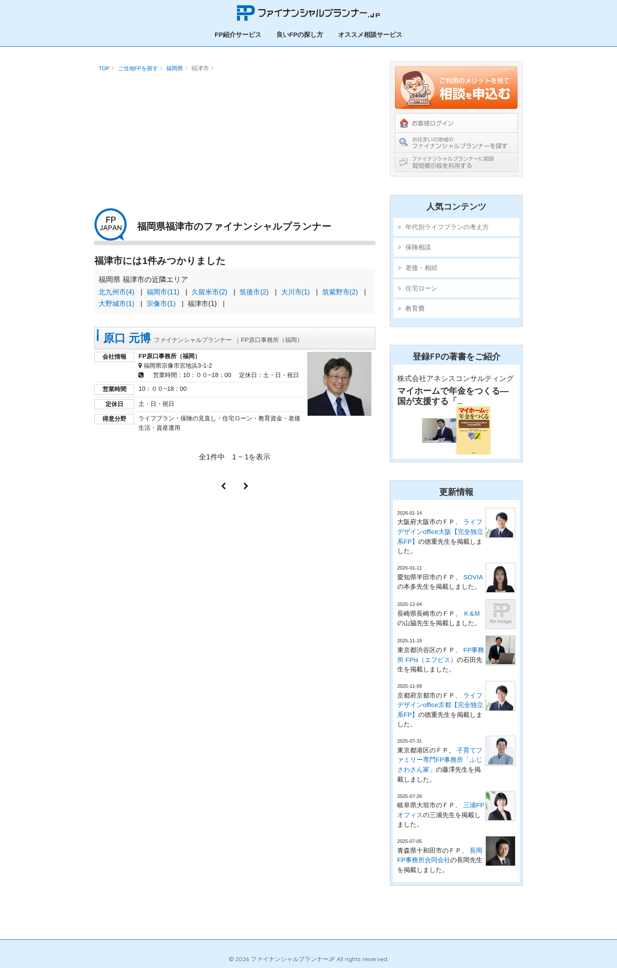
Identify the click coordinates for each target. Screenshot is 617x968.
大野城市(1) (117, 303)
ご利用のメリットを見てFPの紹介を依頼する (456, 87)
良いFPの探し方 (299, 34)
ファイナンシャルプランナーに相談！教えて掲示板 (456, 162)
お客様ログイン (456, 123)
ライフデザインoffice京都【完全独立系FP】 (440, 705)
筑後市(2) (254, 292)
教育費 (415, 308)
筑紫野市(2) (340, 292)
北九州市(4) (117, 292)
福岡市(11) (163, 292)
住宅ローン (421, 288)
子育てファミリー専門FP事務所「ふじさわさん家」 (439, 759)
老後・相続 (421, 267)
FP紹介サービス (238, 34)
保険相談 (418, 247)
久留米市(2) (210, 292)
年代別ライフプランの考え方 (447, 227)
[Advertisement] (234, 135)
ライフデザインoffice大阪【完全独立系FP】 (440, 531)
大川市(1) (295, 292)
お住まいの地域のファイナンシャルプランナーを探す (456, 142)
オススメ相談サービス (370, 34)
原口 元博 (203, 338)
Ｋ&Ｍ (471, 613)
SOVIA (473, 577)
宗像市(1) (161, 303)
